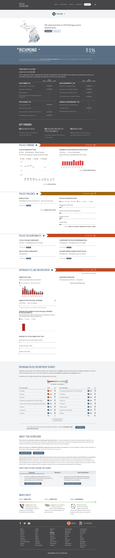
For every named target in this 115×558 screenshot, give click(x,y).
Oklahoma (67, 540)
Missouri (52, 536)
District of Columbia (24, 541)
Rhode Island (68, 545)
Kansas (37, 540)
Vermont (82, 540)
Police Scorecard (23, 5)
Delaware (22, 543)
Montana (52, 540)
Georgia (37, 529)
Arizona (22, 534)
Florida (21, 545)
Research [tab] (57, 472)
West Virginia (83, 545)
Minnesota (52, 534)
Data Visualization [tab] (83, 472)
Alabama (22, 531)
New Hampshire (68, 529)
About (56, 4)
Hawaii (36, 531)
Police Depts (48, 31)
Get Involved (88, 523)
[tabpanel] (57, 480)
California (22, 536)
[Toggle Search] (95, 4)
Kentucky (37, 541)
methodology (25, 453)
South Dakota (83, 531)
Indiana (37, 538)
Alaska (21, 529)
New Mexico (67, 532)
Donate (87, 4)
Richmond (28, 49)
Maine (51, 531)
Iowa (36, 532)
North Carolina (53, 541)
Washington (83, 541)
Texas (81, 534)
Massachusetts (38, 545)
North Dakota (53, 543)
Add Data (28, 205)
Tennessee (82, 532)
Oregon (66, 541)
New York (67, 536)
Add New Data (80, 427)
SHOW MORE (57, 419)
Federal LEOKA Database (89, 170)
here (67, 447)
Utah (81, 536)
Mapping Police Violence (50, 210)
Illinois (36, 536)
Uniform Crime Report (73, 226)
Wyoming (82, 547)
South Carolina (83, 529)
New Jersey (67, 531)
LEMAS (93, 226)
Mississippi (53, 538)
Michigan (57, 14)
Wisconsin (82, 543)
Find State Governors (33, 483)
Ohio (66, 538)
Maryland (52, 529)
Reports (71, 4)
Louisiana (37, 543)
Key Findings (63, 4)
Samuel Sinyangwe (56, 449)
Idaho (36, 534)
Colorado (22, 538)
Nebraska (52, 545)
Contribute (78, 4)
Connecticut (23, 540)
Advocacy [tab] (32, 472)
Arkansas (22, 532)
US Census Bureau (51, 184)
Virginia (82, 538)
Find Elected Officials (72, 483)
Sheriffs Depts (57, 31)
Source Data (39, 453)
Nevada (67, 534)
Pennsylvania (68, 543)
